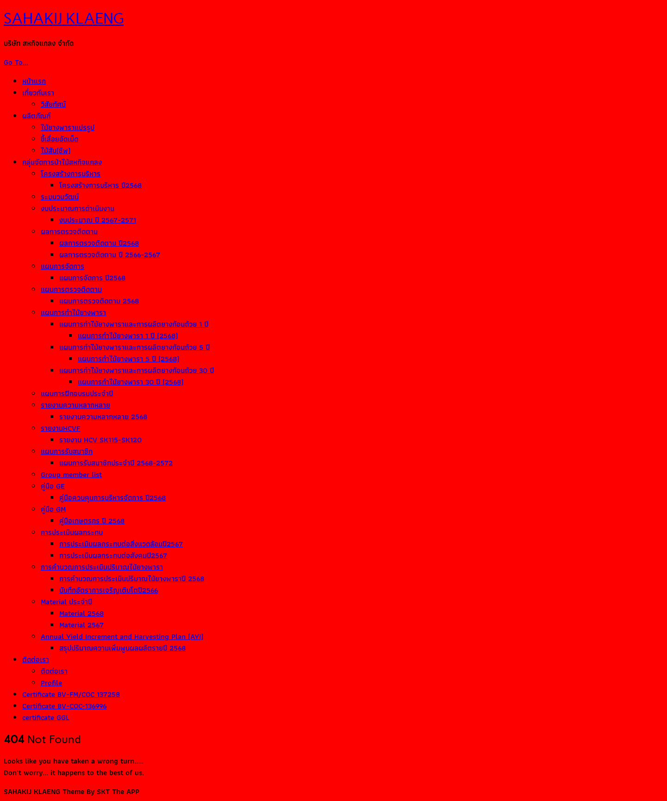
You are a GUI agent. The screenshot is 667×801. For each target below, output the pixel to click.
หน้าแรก (34, 81)
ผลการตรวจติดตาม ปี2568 (99, 243)
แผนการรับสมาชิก (67, 451)
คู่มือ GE (53, 486)
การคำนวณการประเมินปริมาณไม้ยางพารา (102, 567)
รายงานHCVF (60, 428)
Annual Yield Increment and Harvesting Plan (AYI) (122, 636)
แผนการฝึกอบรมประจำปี (77, 393)
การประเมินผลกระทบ (72, 532)
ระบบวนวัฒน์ (60, 197)
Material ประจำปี (66, 602)
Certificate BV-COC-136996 (64, 706)
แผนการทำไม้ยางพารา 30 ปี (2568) (130, 382)
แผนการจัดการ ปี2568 (92, 278)
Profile (51, 683)
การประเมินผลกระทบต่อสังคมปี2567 (113, 555)
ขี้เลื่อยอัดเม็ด (59, 139)
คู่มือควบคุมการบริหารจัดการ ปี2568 (112, 497)
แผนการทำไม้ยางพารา (73, 312)
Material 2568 (81, 613)
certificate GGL (45, 717)
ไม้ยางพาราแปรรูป (67, 127)
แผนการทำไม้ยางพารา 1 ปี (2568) (128, 336)
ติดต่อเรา (35, 659)
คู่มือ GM (53, 509)
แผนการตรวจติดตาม (71, 289)
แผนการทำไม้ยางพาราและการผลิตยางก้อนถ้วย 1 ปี (133, 324)
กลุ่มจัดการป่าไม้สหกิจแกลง (62, 162)
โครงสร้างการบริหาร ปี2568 (100, 185)
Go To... (16, 62)
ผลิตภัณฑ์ (36, 116)
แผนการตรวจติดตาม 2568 (99, 301)
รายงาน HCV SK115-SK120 (100, 440)
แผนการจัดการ (62, 266)
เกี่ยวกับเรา (38, 93)
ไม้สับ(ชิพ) (55, 150)
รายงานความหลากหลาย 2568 (103, 416)
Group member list (71, 474)
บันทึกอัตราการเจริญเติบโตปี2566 (108, 590)
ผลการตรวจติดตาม (69, 231)
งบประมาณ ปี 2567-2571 (97, 220)
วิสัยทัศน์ (53, 104)
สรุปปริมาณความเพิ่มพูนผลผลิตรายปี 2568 (122, 648)
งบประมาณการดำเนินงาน (77, 208)
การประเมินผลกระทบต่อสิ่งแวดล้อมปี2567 (121, 544)
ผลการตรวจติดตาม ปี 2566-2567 (109, 255)
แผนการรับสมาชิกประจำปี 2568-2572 (116, 463)
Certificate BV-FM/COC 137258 (71, 694)
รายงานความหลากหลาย (75, 405)
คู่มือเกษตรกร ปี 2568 (92, 521)
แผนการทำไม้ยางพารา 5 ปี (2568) (128, 359)
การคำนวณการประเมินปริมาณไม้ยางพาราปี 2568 (131, 578)
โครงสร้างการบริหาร (71, 174)
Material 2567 (81, 625)
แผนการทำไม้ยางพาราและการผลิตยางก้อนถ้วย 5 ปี (134, 347)
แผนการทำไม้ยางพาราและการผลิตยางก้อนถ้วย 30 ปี (136, 370)
